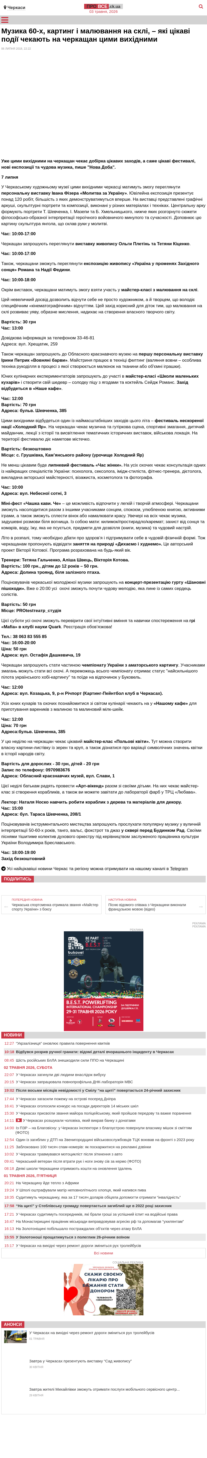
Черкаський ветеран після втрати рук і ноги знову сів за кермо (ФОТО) (78, 1161)
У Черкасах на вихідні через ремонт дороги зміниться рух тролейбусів (78, 1245)
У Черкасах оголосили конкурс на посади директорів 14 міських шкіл (77, 1106)
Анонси (13, 1324)
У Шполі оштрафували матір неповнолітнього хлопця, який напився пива (81, 1190)
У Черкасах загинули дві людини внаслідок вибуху (61, 1074)
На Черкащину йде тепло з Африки (47, 1183)
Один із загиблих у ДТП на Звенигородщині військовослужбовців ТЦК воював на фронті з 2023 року (105, 1139)
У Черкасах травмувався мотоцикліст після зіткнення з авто (69, 1154)
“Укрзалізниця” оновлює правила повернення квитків (63, 1043)
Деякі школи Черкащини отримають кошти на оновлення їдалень (74, 1168)
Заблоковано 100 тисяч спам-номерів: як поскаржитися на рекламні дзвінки (83, 1147)
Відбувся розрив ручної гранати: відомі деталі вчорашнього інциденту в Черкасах (95, 1052)
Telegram (179, 868)
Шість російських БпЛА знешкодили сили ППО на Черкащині (70, 1060)
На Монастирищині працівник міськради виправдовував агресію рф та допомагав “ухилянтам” (100, 1221)
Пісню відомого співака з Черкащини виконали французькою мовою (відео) (147, 907)
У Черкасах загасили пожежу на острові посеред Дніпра (66, 1099)
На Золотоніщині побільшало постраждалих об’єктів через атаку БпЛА (79, 1228)
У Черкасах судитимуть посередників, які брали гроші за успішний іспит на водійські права (97, 1214)
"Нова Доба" (101, 167)
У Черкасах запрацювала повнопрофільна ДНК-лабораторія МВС (74, 1082)
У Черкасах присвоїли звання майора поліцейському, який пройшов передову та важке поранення (103, 1113)
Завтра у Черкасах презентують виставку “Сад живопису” (80, 1361)
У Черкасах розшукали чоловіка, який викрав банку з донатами (76, 1120)
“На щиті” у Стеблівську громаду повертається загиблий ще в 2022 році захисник (94, 1206)
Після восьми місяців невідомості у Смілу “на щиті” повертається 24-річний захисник (98, 1090)
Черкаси (16, 7)
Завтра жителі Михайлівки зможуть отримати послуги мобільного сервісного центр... (104, 1389)
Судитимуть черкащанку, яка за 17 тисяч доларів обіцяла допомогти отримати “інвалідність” (98, 1197)
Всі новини (103, 1253)
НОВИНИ (13, 1035)
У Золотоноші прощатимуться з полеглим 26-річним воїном (73, 1237)
